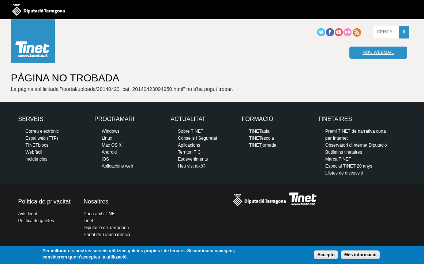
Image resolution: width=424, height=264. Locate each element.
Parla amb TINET (100, 213)
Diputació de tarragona (38, 9)
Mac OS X (112, 145)
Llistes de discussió (344, 173)
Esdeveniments (193, 159)
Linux (107, 138)
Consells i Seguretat (197, 138)
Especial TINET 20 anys (348, 166)
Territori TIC (189, 152)
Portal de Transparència (107, 234)
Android (109, 152)
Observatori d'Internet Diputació (356, 145)
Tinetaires (335, 119)
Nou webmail (378, 52)
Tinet (88, 220)
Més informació (360, 254)
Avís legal (27, 213)
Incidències (37, 159)
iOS (105, 159)
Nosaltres (96, 201)
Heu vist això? (191, 166)
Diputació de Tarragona (106, 227)
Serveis (31, 119)
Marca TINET (338, 159)
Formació (257, 119)
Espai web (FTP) (42, 138)
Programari (114, 119)
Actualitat (187, 119)
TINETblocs (37, 145)
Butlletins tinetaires (343, 152)
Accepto (325, 254)
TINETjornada (263, 145)
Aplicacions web (117, 166)
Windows (111, 131)
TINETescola (261, 138)
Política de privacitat (44, 201)
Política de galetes (36, 220)
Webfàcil (34, 152)
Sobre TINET (190, 131)
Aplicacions (189, 145)
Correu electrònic (42, 131)
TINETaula (259, 131)
